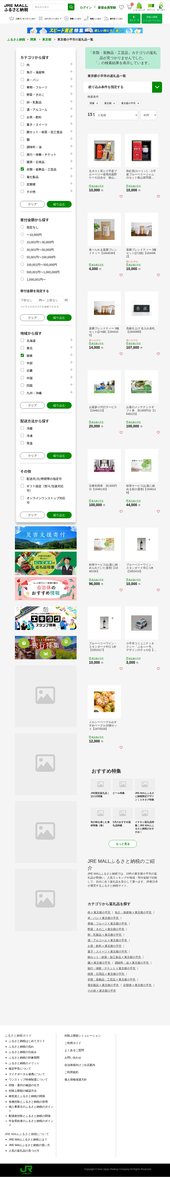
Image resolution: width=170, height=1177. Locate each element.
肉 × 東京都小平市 (99, 912)
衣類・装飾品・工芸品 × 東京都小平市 (112, 979)
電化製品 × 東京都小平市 (103, 985)
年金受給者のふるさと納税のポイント (31, 1122)
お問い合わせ (72, 1057)
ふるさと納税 (16, 39)
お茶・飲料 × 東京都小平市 (105, 946)
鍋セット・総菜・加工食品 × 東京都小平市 (115, 957)
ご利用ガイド (72, 1043)
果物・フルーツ (36, 87)
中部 (29, 363)
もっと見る (123, 843)
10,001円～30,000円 (40, 242)
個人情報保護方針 (75, 1079)
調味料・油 (33, 147)
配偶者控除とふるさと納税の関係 (30, 1115)
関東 (33, 39)
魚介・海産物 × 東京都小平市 (133, 912)
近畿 (29, 370)
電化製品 (32, 177)
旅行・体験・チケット (41, 154)
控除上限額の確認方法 (23, 1090)
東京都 (46, 39)
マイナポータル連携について (27, 1074)
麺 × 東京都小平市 (99, 962)
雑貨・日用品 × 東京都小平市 (106, 973)
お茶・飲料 (33, 117)
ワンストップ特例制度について (28, 1079)
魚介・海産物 (35, 72)
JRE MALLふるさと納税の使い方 (29, 1145)
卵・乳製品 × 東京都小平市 (105, 934)
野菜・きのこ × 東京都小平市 (106, 929)
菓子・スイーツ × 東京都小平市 (108, 951)
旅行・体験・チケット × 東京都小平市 (112, 968)
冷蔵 (29, 428)
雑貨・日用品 (35, 162)
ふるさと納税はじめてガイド (27, 1041)
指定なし (32, 227)
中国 (29, 378)
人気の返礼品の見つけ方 (24, 1150)
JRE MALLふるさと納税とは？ (28, 1139)
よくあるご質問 (74, 1050)
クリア (32, 204)
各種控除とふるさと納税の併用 (28, 1101)
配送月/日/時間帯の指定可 (44, 479)
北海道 (30, 341)
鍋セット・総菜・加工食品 (44, 132)
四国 (29, 385)
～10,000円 (34, 234)
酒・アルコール (36, 109)
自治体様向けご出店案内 (79, 1065)
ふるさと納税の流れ (21, 1046)
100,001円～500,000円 (41, 264)
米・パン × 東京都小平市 (103, 918)
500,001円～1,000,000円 (43, 272)
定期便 (30, 184)
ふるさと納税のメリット (24, 1063)
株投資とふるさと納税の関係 (27, 1096)
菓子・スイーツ (36, 124)
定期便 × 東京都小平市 (137, 985)
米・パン (32, 80)
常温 (29, 443)
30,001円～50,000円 (40, 249)
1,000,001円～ (36, 279)
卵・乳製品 (33, 102)
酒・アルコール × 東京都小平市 (108, 940)
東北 (29, 348)
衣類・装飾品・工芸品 (41, 169)
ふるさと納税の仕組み (23, 1052)
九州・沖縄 (33, 393)
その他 (30, 192)
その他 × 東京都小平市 (102, 990)
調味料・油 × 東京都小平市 (132, 962)
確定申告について (20, 1068)
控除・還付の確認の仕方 (24, 1085)
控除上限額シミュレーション (82, 1035)
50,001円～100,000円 (40, 257)
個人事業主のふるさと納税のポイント (31, 1108)
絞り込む (59, 204)
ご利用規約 (71, 1072)
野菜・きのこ (35, 94)
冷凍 (29, 436)
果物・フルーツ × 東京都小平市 (108, 923)
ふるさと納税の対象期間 (24, 1057)
